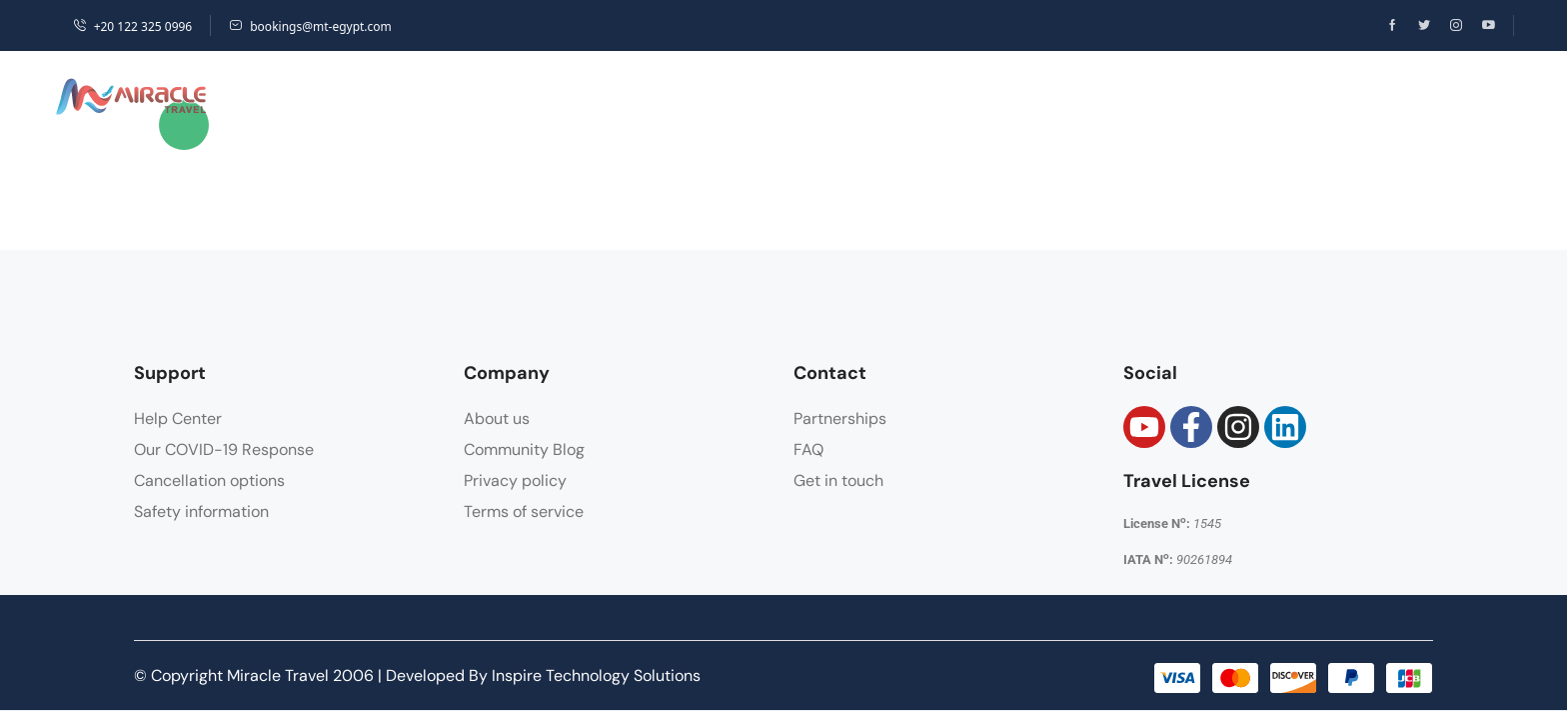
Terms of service (524, 511)
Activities (775, 96)
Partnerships (839, 418)
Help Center (178, 418)
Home (265, 96)
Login (1402, 96)
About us (497, 418)
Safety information (201, 511)
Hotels (537, 96)
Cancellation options (209, 480)
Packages (651, 96)
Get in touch (838, 480)
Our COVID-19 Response (224, 449)
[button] (1341, 97)
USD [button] (1277, 96)
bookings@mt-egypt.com (310, 26)
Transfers (904, 96)
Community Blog (524, 449)
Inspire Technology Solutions (596, 675)
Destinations (398, 96)
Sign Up (1476, 96)
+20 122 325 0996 (133, 26)
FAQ (808, 449)
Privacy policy (515, 480)
